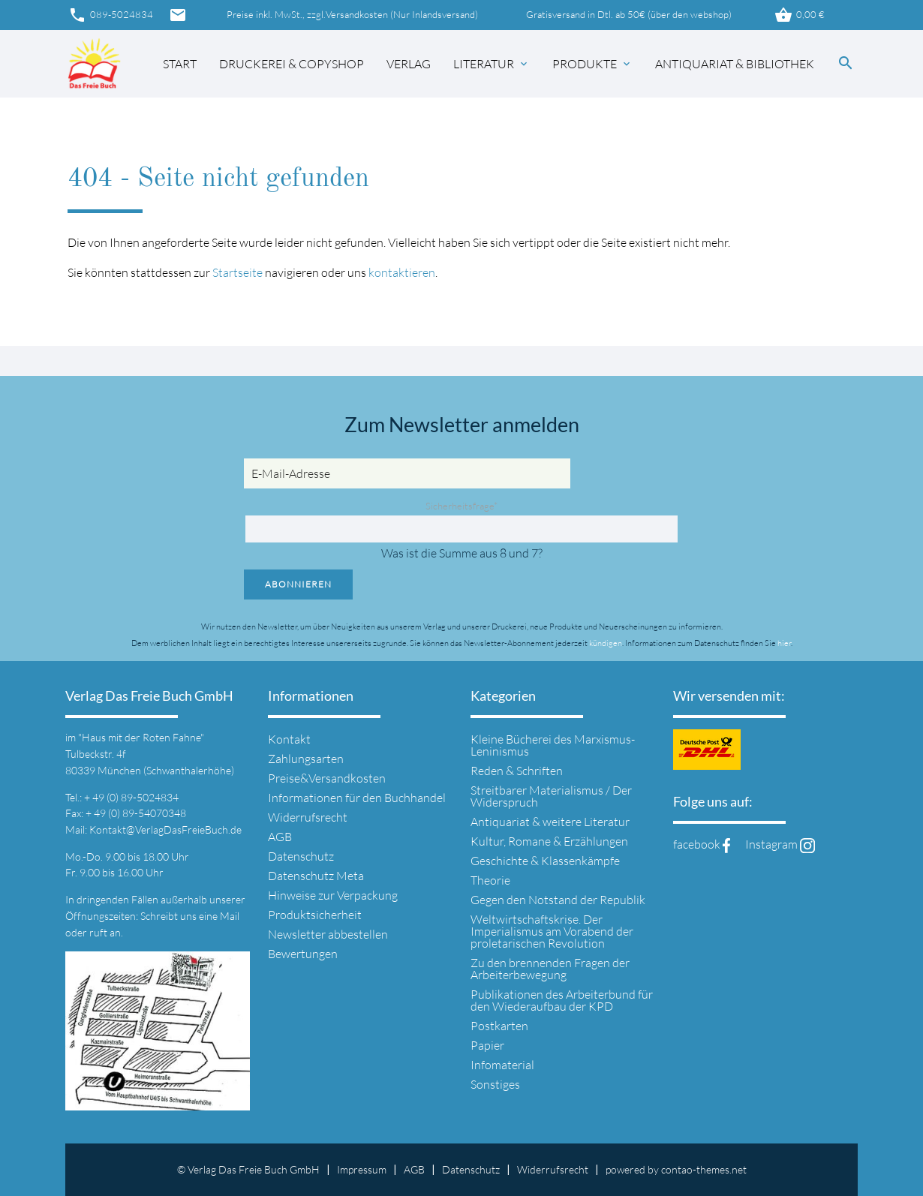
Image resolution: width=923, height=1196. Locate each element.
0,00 (799, 15)
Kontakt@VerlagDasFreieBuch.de (165, 829)
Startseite (237, 272)
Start (180, 63)
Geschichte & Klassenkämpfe (545, 860)
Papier (487, 1045)
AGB (280, 836)
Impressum (361, 1169)
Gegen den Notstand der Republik (558, 899)
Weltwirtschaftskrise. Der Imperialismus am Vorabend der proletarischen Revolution (552, 931)
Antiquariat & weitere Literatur (550, 821)
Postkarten (499, 1025)
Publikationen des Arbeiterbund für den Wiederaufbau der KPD (562, 1000)
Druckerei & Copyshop (291, 63)
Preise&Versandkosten (327, 778)
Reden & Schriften (517, 770)
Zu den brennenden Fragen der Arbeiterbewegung (550, 968)
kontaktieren (401, 272)
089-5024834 (110, 15)
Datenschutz (301, 856)
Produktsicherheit (315, 914)
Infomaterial (502, 1064)
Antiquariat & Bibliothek (734, 63)
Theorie (490, 880)
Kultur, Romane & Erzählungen (549, 841)
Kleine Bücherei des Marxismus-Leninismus (553, 745)
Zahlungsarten (306, 758)
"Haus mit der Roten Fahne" (141, 737)
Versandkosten (357, 15)
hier (784, 643)
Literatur (491, 64)
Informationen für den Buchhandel (357, 797)
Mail (229, 915)
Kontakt (289, 739)
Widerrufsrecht (307, 817)
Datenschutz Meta (316, 875)
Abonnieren (298, 584)
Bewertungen (303, 953)
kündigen (605, 643)
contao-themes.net (704, 1169)
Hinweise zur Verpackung (333, 895)
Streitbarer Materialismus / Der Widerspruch (551, 796)
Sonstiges (495, 1084)
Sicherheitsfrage (461, 506)
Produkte (592, 64)
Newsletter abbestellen (328, 934)
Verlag (408, 63)
